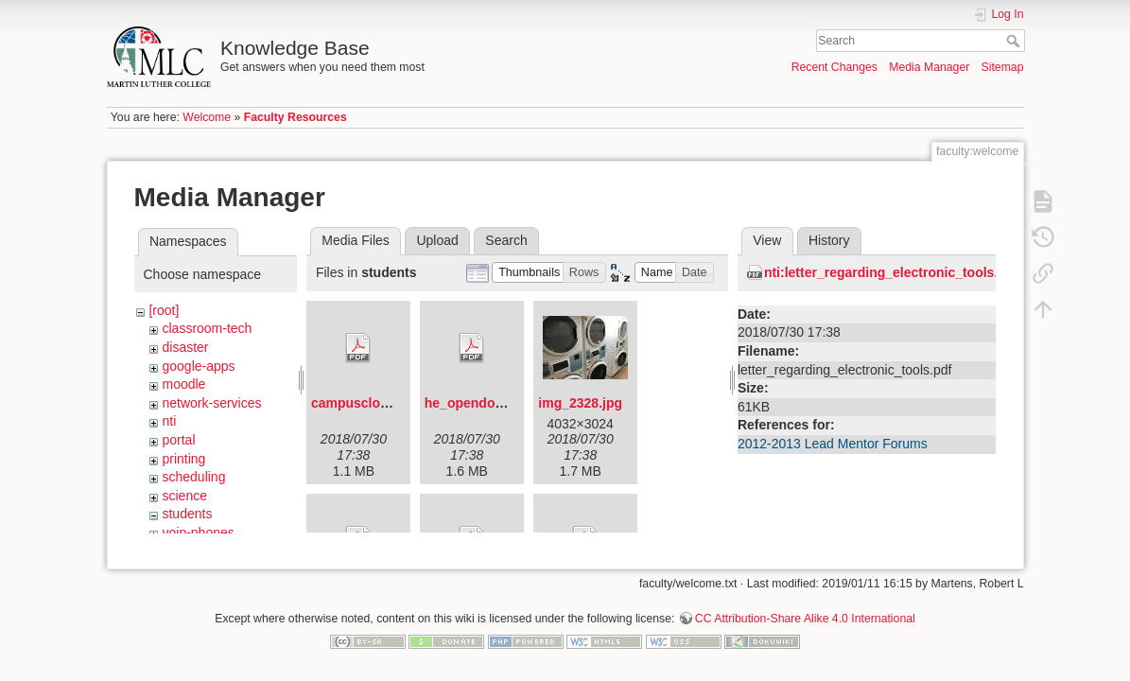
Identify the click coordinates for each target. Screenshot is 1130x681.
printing (183, 458)
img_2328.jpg (580, 402)
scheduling (193, 476)
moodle (183, 384)
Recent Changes (834, 67)
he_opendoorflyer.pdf (492, 402)
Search (1015, 40)
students (187, 513)
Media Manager (929, 67)
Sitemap (1003, 67)
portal (178, 439)
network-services (211, 402)
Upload (437, 240)
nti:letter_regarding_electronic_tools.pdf (891, 272)
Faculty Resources (295, 117)
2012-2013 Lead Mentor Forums (833, 443)
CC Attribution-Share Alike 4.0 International (805, 611)
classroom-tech (207, 328)
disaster (185, 347)
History (829, 240)
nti (169, 420)
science (184, 495)
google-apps (198, 366)
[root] (163, 310)
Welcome (207, 117)
